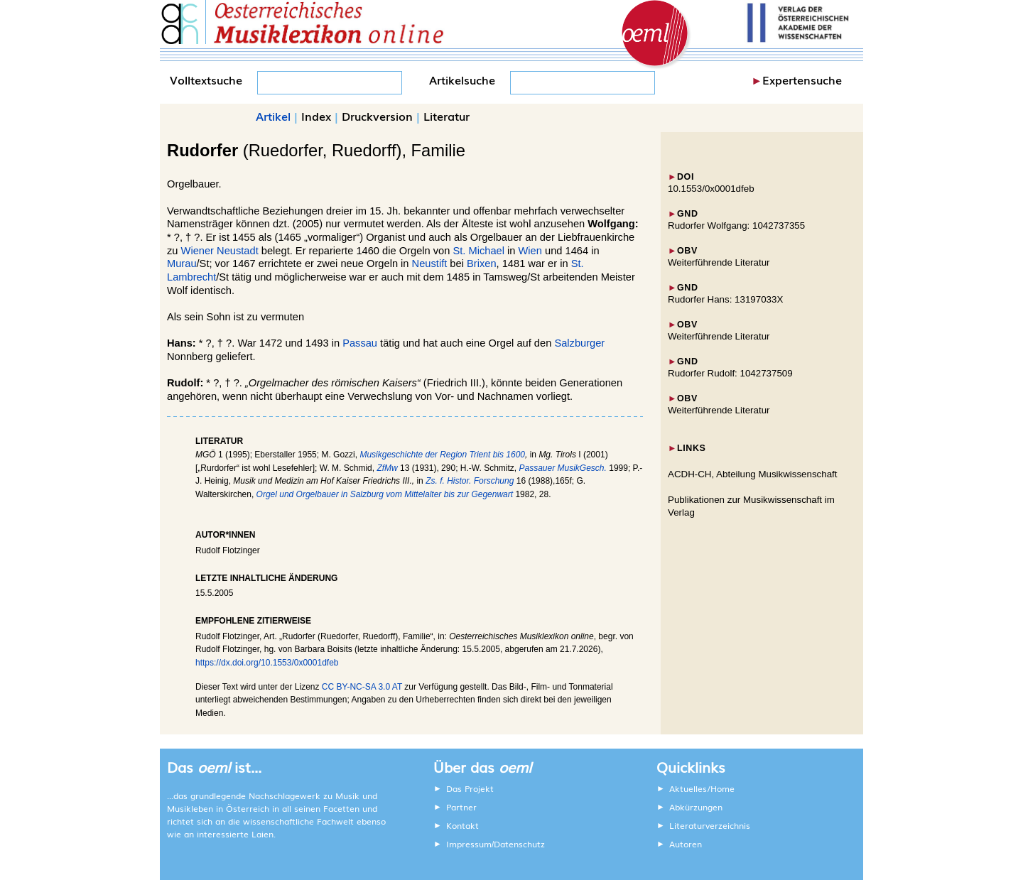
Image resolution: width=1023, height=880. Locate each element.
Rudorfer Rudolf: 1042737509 (730, 373)
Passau (359, 343)
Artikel (273, 115)
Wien (530, 250)
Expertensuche (802, 79)
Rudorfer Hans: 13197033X (725, 299)
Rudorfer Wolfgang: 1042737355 (736, 225)
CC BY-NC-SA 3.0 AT (362, 687)
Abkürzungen (695, 806)
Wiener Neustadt (220, 250)
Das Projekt (470, 788)
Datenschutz (519, 843)
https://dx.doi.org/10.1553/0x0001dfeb (267, 663)
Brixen (482, 263)
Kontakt (462, 825)
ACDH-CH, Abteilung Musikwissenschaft (753, 474)
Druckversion (377, 115)
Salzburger (579, 343)
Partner (461, 806)
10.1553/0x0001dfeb (711, 188)
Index (316, 115)
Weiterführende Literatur (718, 262)
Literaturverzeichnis (709, 825)
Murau (182, 263)
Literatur (446, 115)
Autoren (685, 843)
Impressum (469, 843)
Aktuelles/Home (702, 788)
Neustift (430, 263)
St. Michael (478, 250)
